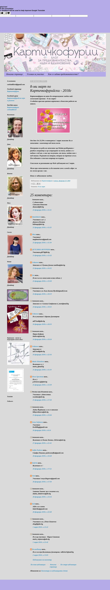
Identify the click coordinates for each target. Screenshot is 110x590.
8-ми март (41, 186)
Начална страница (14, 74)
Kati (33, 504)
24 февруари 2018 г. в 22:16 (42, 354)
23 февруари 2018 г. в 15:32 (42, 255)
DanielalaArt (36, 217)
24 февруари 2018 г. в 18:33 (42, 324)
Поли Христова (38, 377)
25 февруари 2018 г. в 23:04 (42, 415)
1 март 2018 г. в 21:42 (40, 542)
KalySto (34, 463)
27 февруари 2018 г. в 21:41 (42, 443)
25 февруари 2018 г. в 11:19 (42, 370)
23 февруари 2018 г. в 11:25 (42, 227)
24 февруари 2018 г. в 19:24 (42, 339)
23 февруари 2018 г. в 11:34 (42, 242)
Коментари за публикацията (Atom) (54, 571)
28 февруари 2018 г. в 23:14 (42, 497)
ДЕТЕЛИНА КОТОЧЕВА (41, 249)
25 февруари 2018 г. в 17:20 (42, 400)
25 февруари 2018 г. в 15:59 (42, 385)
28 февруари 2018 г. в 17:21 (42, 469)
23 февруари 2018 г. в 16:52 (42, 268)
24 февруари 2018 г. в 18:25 (42, 307)
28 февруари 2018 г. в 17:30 (42, 482)
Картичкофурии (13, 91)
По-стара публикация (68, 564)
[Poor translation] (7, 13)
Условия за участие (35, 74)
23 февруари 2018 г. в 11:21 (42, 210)
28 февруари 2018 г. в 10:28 (42, 456)
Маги (34, 234)
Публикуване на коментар (42, 560)
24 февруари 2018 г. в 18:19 (42, 294)
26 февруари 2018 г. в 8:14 (42, 430)
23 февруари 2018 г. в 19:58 (42, 281)
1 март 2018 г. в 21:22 (40, 527)
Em (33, 275)
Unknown (35, 262)
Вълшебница (36, 549)
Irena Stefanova (37, 422)
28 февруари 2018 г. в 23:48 (42, 512)
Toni (33, 476)
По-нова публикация (38, 564)
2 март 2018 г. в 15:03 (40, 555)
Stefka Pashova (37, 450)
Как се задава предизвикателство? (63, 74)
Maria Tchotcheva (38, 361)
